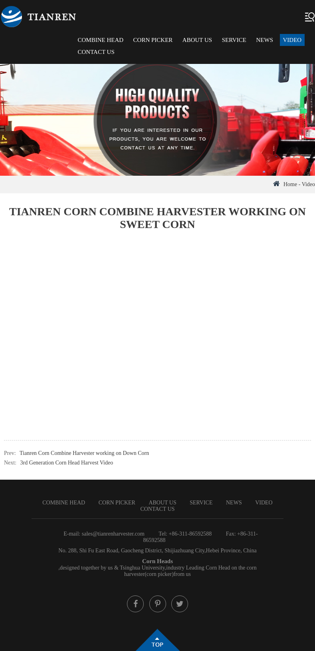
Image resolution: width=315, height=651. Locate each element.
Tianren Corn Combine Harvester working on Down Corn (84, 453)
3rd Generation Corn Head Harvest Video (66, 463)
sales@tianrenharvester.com (113, 534)
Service (234, 40)
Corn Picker (153, 40)
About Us (197, 40)
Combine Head (100, 40)
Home (290, 184)
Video (292, 40)
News (264, 40)
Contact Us (95, 52)
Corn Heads (157, 561)
